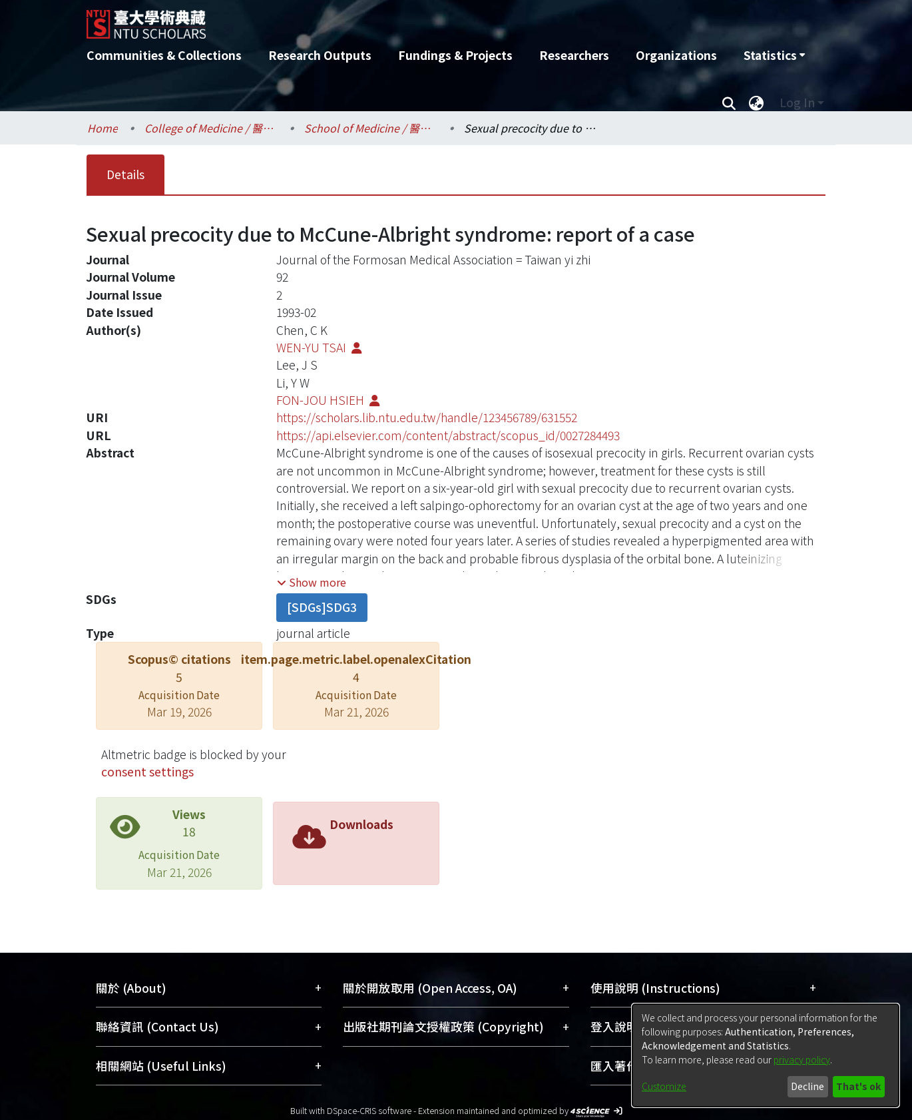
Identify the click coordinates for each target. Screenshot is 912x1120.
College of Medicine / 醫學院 (211, 128)
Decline (807, 1086)
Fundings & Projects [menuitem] (455, 55)
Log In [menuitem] (797, 102)
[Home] (384, 19)
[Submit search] (728, 103)
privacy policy (802, 1059)
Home (102, 128)
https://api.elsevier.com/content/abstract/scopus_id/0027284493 (448, 435)
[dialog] (765, 1055)
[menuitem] (774, 55)
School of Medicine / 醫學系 (370, 128)
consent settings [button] (147, 771)
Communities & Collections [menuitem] (164, 55)
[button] (311, 582)
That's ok (858, 1086)
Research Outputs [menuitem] (319, 55)
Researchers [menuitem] (574, 55)
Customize (664, 1086)
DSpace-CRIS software (369, 1110)
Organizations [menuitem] (676, 55)
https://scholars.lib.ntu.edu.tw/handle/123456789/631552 (426, 417)
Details (125, 174)
